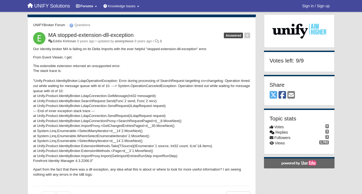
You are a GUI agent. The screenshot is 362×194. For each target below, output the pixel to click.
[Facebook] (282, 95)
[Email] (291, 95)
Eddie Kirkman (64, 41)
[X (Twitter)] (273, 95)
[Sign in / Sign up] (316, 6)
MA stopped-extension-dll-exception (91, 35)
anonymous (124, 41)
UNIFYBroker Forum (49, 25)
